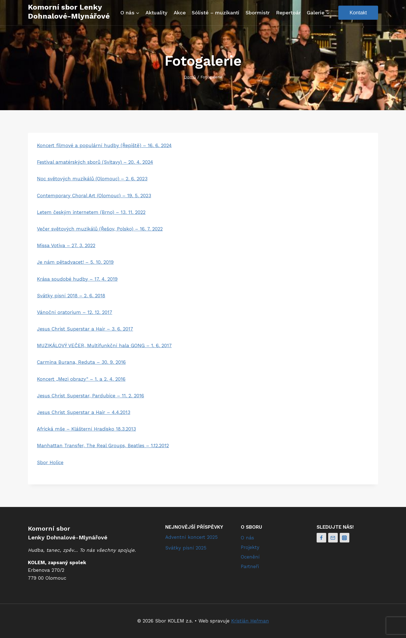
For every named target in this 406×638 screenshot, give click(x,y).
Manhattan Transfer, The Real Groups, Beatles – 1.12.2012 (103, 445)
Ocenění (250, 557)
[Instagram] (344, 537)
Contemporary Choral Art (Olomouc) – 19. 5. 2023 (94, 195)
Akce (180, 12)
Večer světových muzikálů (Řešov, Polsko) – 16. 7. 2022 (100, 229)
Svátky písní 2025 (185, 548)
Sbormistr (258, 12)
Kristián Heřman (250, 621)
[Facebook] (321, 537)
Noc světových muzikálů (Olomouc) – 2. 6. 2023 (92, 178)
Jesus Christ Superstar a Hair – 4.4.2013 (83, 412)
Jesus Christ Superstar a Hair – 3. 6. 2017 (85, 329)
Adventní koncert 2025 (191, 537)
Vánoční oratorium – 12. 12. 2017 (74, 312)
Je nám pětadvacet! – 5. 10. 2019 (75, 262)
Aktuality (156, 12)
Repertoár (288, 12)
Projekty (250, 547)
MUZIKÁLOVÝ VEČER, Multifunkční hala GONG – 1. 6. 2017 (104, 345)
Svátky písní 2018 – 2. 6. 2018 (71, 295)
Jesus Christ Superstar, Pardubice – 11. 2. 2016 (90, 395)
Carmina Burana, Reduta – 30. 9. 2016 (81, 362)
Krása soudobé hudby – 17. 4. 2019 (77, 279)
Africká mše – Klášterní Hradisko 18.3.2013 (86, 429)
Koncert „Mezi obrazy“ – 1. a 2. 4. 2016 (81, 379)
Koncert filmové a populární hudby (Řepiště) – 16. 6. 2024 (104, 145)
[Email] (333, 537)
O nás (247, 537)
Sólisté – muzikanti (215, 12)
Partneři (250, 566)
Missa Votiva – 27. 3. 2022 (66, 245)
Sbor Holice (50, 462)
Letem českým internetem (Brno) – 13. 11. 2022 (91, 212)
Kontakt (358, 12)
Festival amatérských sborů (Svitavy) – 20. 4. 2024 (95, 162)
